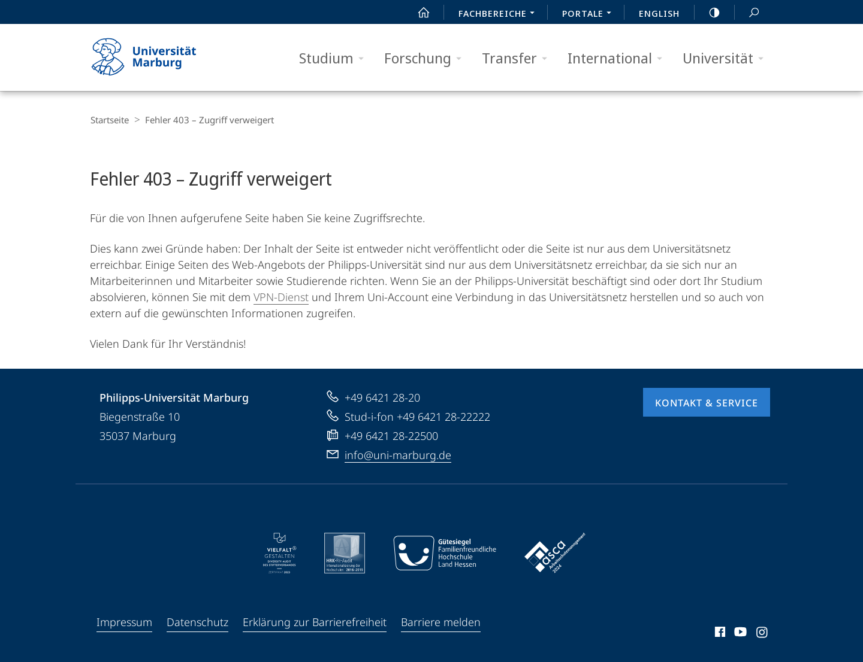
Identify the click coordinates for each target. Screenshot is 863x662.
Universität (727, 58)
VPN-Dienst (281, 296)
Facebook (718, 633)
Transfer (518, 58)
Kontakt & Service (706, 402)
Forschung (426, 58)
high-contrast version (708, 12)
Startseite (109, 120)
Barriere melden (441, 621)
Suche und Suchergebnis (747, 13)
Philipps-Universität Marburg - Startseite (154, 57)
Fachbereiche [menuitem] (499, 14)
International (619, 58)
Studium (335, 58)
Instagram (762, 633)
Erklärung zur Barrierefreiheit (315, 621)
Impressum (124, 621)
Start (417, 12)
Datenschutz (197, 621)
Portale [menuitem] (590, 14)
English (659, 13)
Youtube (739, 633)
